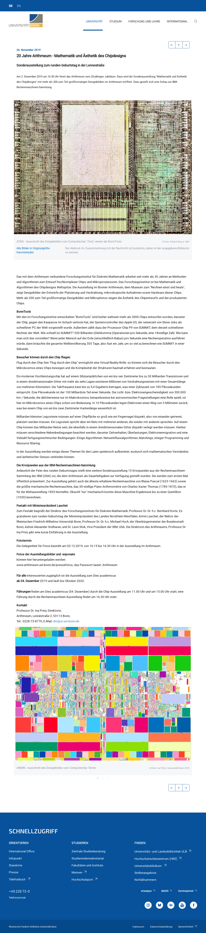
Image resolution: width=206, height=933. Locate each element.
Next (185, 701)
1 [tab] (97, 778)
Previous (21, 701)
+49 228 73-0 (19, 891)
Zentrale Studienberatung (88, 851)
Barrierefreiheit (187, 926)
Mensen (79, 872)
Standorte (15, 865)
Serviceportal (187, 890)
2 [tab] (103, 778)
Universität (94, 21)
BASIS (166, 890)
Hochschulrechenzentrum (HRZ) (158, 859)
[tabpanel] (103, 701)
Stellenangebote (145, 873)
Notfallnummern (145, 879)
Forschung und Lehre (144, 21)
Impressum (138, 926)
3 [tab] (108, 778)
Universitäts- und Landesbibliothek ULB (163, 851)
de (11, 5)
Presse (13, 872)
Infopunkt (15, 858)
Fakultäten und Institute (87, 865)
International (177, 21)
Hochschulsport (85, 879)
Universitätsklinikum (150, 866)
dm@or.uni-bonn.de (66, 621)
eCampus (148, 890)
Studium (115, 21)
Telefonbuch (20, 879)
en (19, 5)
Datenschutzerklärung (161, 926)
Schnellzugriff (33, 831)
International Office (21, 851)
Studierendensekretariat (88, 858)
